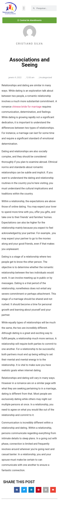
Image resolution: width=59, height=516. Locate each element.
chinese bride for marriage (27, 106)
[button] (23, 8)
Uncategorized (45, 77)
